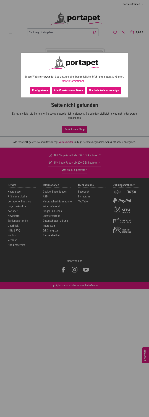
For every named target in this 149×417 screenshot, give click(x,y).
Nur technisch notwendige (104, 90)
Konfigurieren (40, 90)
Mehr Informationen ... (74, 81)
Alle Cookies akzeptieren (68, 90)
